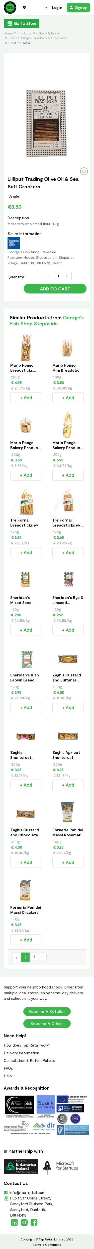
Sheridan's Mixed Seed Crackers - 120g (24, 602)
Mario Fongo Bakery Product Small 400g (25, 447)
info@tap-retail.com (27, 1192)
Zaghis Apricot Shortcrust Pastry (66, 757)
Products (25, 33)
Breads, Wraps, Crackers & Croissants (38, 38)
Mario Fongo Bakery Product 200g (67, 447)
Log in (57, 7)
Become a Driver (47, 1023)
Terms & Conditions (47, 1244)
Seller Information (25, 233)
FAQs (8, 1068)
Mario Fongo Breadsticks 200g (22, 370)
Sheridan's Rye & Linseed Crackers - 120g (67, 602)
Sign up (78, 7)
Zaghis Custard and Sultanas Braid (66, 680)
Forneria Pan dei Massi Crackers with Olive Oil (25, 912)
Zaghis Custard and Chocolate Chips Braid (24, 835)
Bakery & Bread (48, 33)
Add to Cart (55, 288)
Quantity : (17, 276)
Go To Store (21, 23)
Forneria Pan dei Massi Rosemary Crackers (67, 835)
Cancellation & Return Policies (30, 1060)
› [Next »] (42, 956)
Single (13, 196)
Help (8, 1075)
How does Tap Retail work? (27, 1045)
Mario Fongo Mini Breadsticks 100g (67, 370)
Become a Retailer (47, 1011)
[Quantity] (58, 276)
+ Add (26, 397)
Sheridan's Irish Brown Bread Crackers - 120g (24, 680)
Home (8, 33)
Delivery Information (21, 1053)
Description (18, 217)
